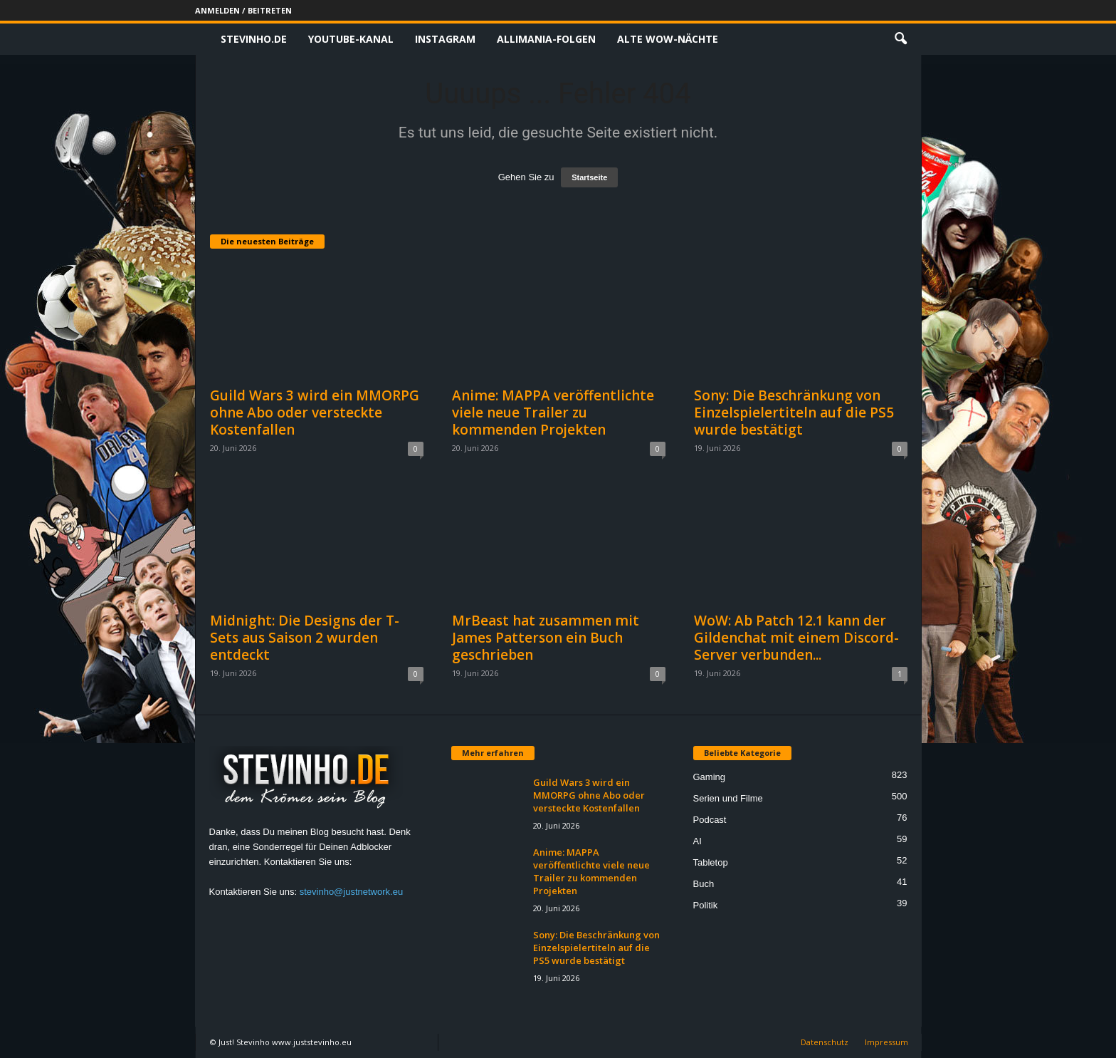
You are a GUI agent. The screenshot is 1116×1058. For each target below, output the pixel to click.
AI (697, 841)
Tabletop (710, 862)
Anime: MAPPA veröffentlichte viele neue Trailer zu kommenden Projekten (553, 412)
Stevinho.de (254, 39)
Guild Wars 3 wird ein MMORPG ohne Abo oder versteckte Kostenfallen (314, 412)
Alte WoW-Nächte (667, 39)
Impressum (886, 1042)
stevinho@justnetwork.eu (351, 891)
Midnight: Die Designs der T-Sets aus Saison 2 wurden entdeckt (304, 637)
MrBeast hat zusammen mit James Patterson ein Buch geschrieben (545, 637)
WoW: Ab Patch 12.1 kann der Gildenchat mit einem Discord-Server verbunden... (796, 637)
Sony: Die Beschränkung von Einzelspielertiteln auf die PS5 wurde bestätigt (794, 412)
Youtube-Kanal (351, 39)
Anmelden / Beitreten (243, 10)
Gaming (709, 777)
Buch (704, 883)
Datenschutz (824, 1042)
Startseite (589, 177)
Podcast (710, 819)
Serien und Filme (728, 798)
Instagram (445, 39)
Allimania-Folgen (546, 39)
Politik (705, 905)
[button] (900, 39)
